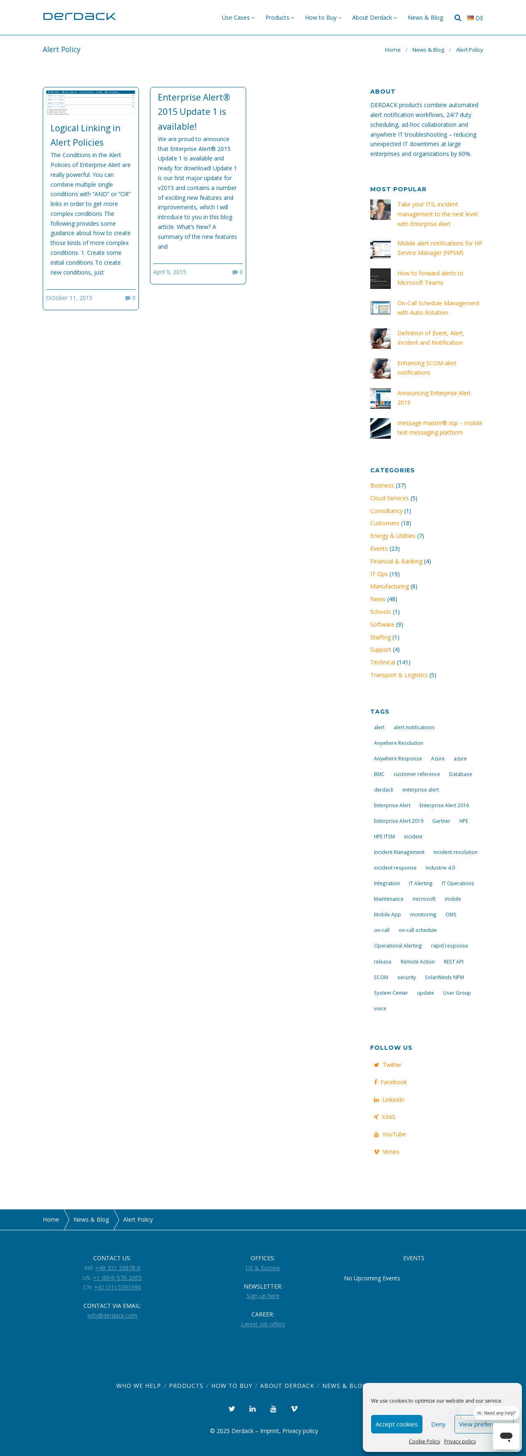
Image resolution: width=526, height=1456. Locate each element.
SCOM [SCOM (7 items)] (381, 977)
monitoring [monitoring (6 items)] (423, 914)
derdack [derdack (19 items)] (383, 789)
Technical (382, 662)
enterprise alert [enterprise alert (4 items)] (420, 789)
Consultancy (386, 511)
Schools (380, 612)
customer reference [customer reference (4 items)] (417, 774)
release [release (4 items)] (383, 961)
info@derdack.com (112, 1315)
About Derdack (372, 17)
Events (379, 548)
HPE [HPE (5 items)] (463, 820)
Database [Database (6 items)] (460, 774)
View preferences (484, 1424)
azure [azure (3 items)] (460, 758)
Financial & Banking (396, 561)
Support (380, 649)
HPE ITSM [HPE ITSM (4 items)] (384, 836)
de (475, 18)
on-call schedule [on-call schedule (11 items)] (418, 930)
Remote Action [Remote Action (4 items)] (418, 961)
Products (277, 17)
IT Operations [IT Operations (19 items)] (458, 883)
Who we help (138, 1386)
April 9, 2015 (169, 272)
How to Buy (321, 17)
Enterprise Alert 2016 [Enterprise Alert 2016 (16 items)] (444, 805)
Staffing (380, 637)
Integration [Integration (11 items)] (387, 883)
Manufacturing (389, 586)
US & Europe (263, 1268)
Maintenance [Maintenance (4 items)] (389, 898)
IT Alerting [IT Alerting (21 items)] (421, 883)
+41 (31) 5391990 (117, 1287)
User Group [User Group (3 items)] (457, 992)
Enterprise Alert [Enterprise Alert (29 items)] (392, 805)
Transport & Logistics (399, 675)
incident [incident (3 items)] (413, 836)
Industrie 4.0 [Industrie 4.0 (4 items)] (440, 867)
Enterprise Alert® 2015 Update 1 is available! (194, 112)
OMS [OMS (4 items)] (451, 914)
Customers (384, 523)
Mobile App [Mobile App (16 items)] (387, 914)
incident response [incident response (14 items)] (395, 867)
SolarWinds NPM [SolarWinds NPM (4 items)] (444, 977)
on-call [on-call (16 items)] (382, 930)
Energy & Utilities (392, 536)
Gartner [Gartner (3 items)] (441, 820)
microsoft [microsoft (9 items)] (424, 898)
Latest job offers (263, 1324)
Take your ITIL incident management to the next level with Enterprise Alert (437, 214)
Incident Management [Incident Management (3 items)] (399, 852)
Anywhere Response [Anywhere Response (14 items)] (398, 758)
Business (382, 485)
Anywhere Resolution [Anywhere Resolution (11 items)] (398, 742)
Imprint (269, 1431)
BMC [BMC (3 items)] (379, 774)
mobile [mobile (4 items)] (453, 898)
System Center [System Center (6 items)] (391, 992)
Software (382, 624)
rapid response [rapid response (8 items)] (449, 945)
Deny (438, 1424)
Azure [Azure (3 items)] (438, 758)
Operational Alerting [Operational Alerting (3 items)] (398, 945)
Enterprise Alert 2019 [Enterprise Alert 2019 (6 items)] (398, 820)
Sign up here (263, 1296)
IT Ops (379, 574)
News (377, 599)
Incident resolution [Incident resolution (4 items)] (456, 852)
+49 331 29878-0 (118, 1268)
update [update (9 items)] (425, 992)
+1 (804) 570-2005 (117, 1278)
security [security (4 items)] (406, 977)
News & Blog (425, 17)
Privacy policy (460, 1441)
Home (393, 49)
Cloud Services (389, 498)
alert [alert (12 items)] (379, 727)
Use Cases (236, 17)
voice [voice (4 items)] (380, 1008)
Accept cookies (397, 1424)
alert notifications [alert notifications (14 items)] (414, 727)
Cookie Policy (424, 1441)
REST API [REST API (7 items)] (454, 961)
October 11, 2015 (69, 298)
